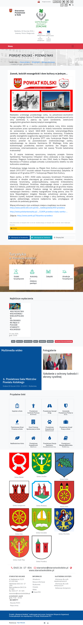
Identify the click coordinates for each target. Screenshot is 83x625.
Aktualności (36, 62)
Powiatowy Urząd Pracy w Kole (66, 428)
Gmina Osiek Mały (19, 560)
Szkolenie (42, 341)
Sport (35, 341)
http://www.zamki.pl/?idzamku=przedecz (35, 215)
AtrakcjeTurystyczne (67, 277)
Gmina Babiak (19, 477)
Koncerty (19, 341)
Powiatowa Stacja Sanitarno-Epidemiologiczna (49, 445)
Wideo (34, 589)
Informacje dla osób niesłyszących (61, 584)
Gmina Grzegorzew (19, 505)
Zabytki (49, 276)
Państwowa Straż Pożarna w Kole (17, 428)
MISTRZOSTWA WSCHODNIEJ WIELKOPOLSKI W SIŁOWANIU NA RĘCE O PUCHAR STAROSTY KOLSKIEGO (17, 320)
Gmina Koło (19, 534)
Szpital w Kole (17, 411)
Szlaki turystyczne (19, 277)
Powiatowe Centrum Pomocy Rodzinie (33, 413)
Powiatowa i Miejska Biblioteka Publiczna (65, 445)
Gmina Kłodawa (41, 506)
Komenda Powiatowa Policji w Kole (66, 413)
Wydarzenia (36, 584)
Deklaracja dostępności (62, 588)
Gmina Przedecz (41, 561)
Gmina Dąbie (64, 479)
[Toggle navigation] (72, 46)
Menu (10, 46)
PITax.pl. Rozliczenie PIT (42, 616)
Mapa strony (13, 605)
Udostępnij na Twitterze (42, 237)
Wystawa (50, 341)
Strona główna (25, 62)
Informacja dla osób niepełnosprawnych (61, 580)
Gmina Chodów (41, 476)
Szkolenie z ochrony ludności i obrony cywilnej (60, 375)
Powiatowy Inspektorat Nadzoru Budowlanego (33, 446)
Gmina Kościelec (41, 533)
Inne (13, 341)
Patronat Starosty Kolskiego (63, 341)
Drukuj (15, 228)
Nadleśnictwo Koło (17, 443)
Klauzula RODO (14, 603)
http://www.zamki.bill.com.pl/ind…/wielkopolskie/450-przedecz (37, 207)
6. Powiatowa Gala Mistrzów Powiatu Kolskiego (19, 380)
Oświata (35, 587)
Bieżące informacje (48, 62)
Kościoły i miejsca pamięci (33, 279)
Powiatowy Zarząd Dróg (49, 412)
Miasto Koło (64, 507)
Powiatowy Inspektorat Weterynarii (49, 429)
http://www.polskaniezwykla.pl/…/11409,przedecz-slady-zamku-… (39, 211)
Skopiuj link (60, 237)
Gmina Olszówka (64, 534)
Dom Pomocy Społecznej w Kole (33, 428)
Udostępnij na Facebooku (19, 237)
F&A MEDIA (21, 623)
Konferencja (28, 341)
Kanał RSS (36, 592)
